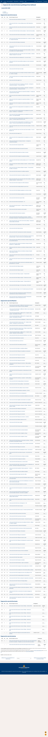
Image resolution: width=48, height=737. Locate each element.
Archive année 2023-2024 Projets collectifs (16, 608)
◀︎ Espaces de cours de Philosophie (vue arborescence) (8, 721)
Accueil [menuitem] (5, 1)
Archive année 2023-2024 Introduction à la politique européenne (19, 175)
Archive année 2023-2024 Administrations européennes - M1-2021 (20, 409)
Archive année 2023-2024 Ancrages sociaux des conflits (18, 512)
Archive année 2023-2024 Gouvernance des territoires (18, 558)
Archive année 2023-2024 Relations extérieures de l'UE (18, 447)
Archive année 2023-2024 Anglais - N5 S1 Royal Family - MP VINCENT (20, 290)
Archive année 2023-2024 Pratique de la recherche (18, 367)
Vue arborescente (5, 15)
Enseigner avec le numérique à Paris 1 (34, 733)
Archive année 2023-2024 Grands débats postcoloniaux (18, 355)
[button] (35, 1)
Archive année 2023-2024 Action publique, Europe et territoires (19, 405)
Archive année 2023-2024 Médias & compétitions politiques (19, 359)
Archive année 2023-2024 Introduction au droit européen (18, 213)
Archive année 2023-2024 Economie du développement (18, 413)
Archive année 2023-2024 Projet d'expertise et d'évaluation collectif (20, 604)
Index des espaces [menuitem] (10, 1)
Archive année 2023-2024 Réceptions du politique (17, 612)
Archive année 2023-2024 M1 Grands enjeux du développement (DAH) (21, 332)
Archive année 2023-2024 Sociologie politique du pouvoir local (19, 190)
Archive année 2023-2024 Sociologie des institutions (18, 493)
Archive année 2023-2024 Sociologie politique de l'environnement (20, 631)
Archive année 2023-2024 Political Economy (16, 232)
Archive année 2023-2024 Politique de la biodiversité (18, 581)
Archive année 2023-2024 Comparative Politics (16, 148)
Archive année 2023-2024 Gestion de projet (16, 547)
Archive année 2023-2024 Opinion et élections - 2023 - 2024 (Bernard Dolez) (22, 654)
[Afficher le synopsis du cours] (44, 23)
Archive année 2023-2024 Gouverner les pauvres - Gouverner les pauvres (21, 562)
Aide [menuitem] (25, 1)
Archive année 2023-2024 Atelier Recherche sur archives (18, 524)
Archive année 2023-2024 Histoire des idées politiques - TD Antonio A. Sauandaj (22, 37)
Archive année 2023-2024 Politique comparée (16, 274)
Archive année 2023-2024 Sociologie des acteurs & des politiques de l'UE (21, 627)
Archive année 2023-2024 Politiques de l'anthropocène (18, 432)
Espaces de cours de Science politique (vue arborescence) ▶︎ (40, 721)
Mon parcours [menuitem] (16, 1)
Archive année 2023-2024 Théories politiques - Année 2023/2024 (20, 401)
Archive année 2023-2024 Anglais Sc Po (15, 83)
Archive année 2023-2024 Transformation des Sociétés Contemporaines (20, 236)
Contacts (12, 733)
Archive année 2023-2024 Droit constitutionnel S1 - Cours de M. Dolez (20, 60)
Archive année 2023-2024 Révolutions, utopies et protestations (19, 616)
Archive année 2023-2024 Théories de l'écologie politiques (19, 639)
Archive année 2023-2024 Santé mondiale (16, 451)
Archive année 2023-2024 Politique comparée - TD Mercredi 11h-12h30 (20, 282)
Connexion (45, 1)
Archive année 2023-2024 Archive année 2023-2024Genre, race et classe (21, 344)
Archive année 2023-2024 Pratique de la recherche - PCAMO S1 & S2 (21, 382)
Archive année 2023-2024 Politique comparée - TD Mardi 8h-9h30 (19, 278)
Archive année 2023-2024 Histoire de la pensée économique (18, 152)
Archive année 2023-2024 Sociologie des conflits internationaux (19, 186)
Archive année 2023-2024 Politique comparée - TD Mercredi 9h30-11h (20, 286)
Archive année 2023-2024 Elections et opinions (17, 348)
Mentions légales (7, 733)
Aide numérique (24, 733)
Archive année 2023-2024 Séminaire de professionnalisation (19, 455)
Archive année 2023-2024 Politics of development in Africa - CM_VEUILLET (21, 482)
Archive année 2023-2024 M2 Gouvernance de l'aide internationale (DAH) (21, 574)
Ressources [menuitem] (21, 1)
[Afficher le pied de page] (45, 734)
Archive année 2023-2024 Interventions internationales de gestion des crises (22, 424)
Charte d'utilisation (18, 733)
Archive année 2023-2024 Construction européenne (17, 217)
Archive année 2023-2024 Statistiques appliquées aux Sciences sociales (20, 194)
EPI (1, 1)
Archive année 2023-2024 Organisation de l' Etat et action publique (19, 228)
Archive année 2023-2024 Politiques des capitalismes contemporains (20, 363)
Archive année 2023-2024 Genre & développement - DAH (19, 543)
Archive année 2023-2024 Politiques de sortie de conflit (18, 585)
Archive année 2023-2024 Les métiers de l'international (18, 570)
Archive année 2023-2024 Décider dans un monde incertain (19, 497)
